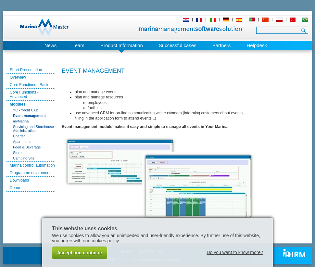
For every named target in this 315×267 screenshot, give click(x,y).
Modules (18, 104)
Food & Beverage (27, 147)
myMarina (21, 121)
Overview (18, 77)
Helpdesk (256, 45)
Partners (221, 45)
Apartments (22, 142)
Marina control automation (32, 165)
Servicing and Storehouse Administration (33, 129)
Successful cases (177, 45)
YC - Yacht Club (25, 110)
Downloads (19, 180)
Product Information (121, 45)
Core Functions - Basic (29, 85)
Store (17, 153)
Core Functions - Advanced (24, 94)
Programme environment (31, 173)
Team (78, 45)
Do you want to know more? (235, 252)
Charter (19, 136)
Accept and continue (79, 252)
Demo (15, 187)
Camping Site (23, 158)
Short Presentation (26, 70)
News (50, 45)
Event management (29, 116)
